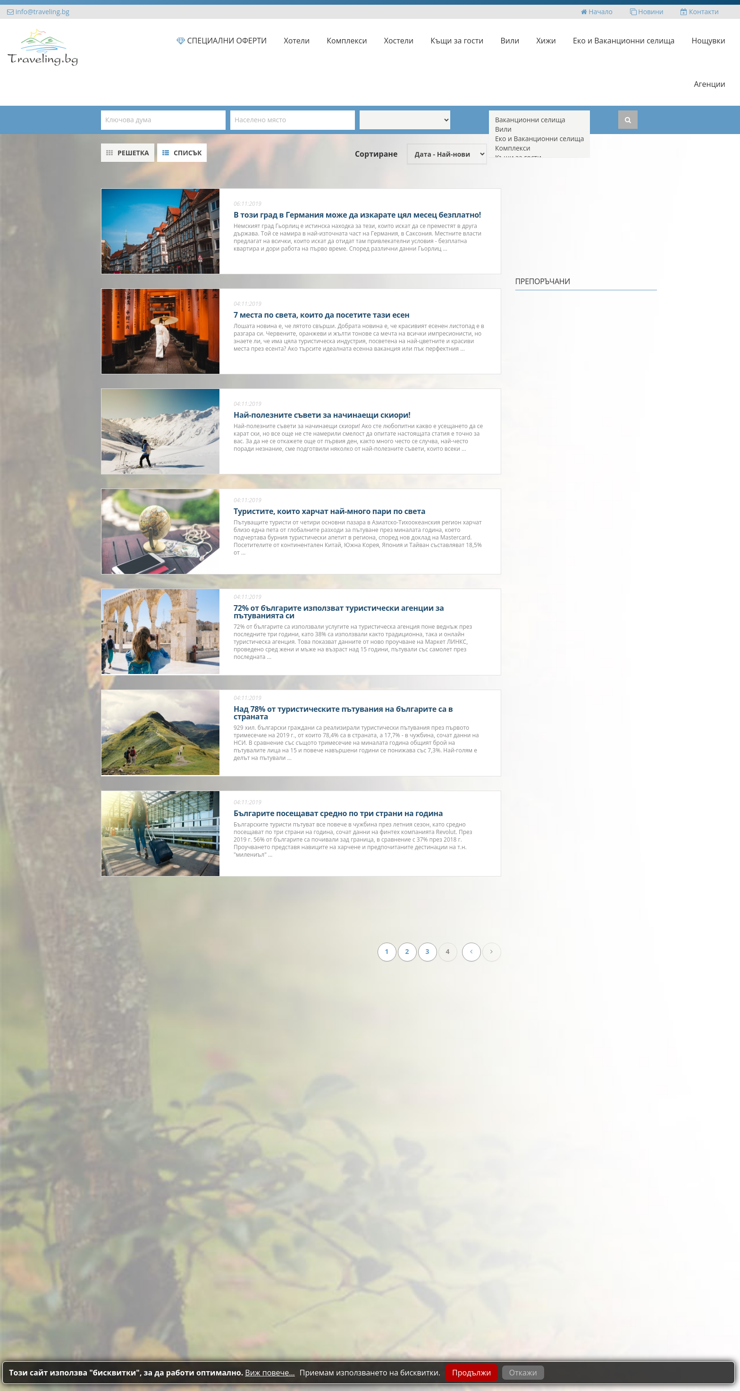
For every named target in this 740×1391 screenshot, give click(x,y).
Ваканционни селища (539, 120)
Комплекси (347, 40)
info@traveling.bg (38, 11)
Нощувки (708, 40)
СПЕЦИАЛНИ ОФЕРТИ (222, 40)
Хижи (546, 40)
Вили (510, 40)
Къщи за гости (456, 40)
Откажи (523, 1372)
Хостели (398, 40)
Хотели (297, 40)
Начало (597, 11)
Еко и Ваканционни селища (623, 40)
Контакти (700, 11)
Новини (647, 11)
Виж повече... (269, 1372)
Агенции (709, 84)
